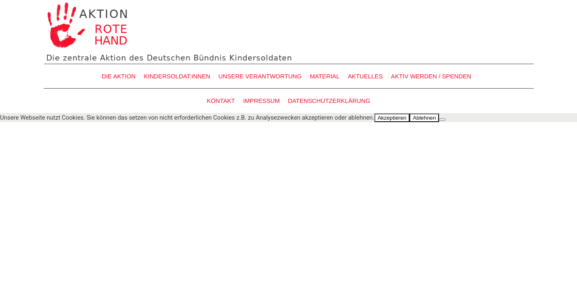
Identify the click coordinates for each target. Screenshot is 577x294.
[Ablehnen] (442, 119)
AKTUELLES (365, 76)
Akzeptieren (392, 118)
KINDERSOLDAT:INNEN (177, 76)
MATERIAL (325, 76)
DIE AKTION (119, 76)
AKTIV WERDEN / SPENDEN (431, 76)
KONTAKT (221, 101)
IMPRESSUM (261, 101)
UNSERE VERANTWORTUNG (260, 76)
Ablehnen (424, 118)
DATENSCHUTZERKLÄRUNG (329, 101)
